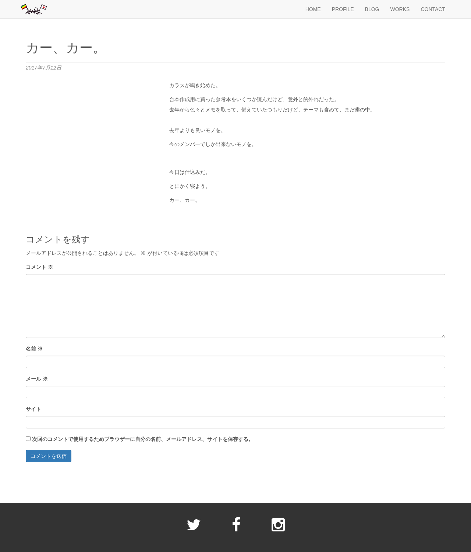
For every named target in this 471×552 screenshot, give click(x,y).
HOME (313, 9)
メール (37, 379)
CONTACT (433, 9)
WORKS (400, 9)
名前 (34, 349)
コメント (39, 267)
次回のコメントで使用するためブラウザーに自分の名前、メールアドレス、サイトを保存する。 (143, 439)
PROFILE (343, 9)
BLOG (372, 9)
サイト (33, 409)
